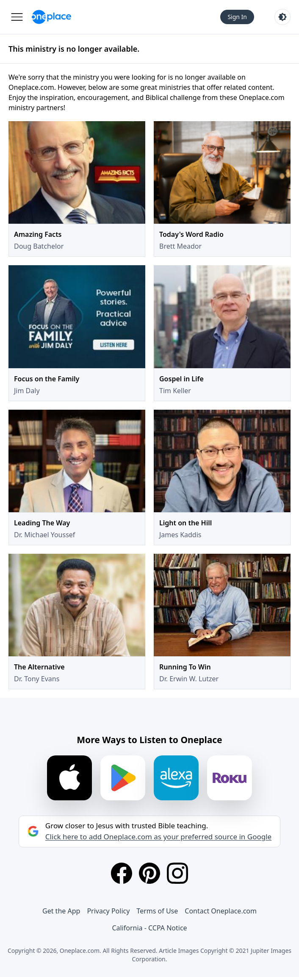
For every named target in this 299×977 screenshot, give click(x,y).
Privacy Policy (108, 911)
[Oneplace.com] (51, 17)
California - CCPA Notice (149, 928)
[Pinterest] (149, 873)
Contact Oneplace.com (221, 911)
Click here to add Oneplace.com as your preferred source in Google (158, 836)
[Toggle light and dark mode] (282, 17)
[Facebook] (121, 873)
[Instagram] (177, 873)
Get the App (61, 911)
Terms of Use (157, 911)
